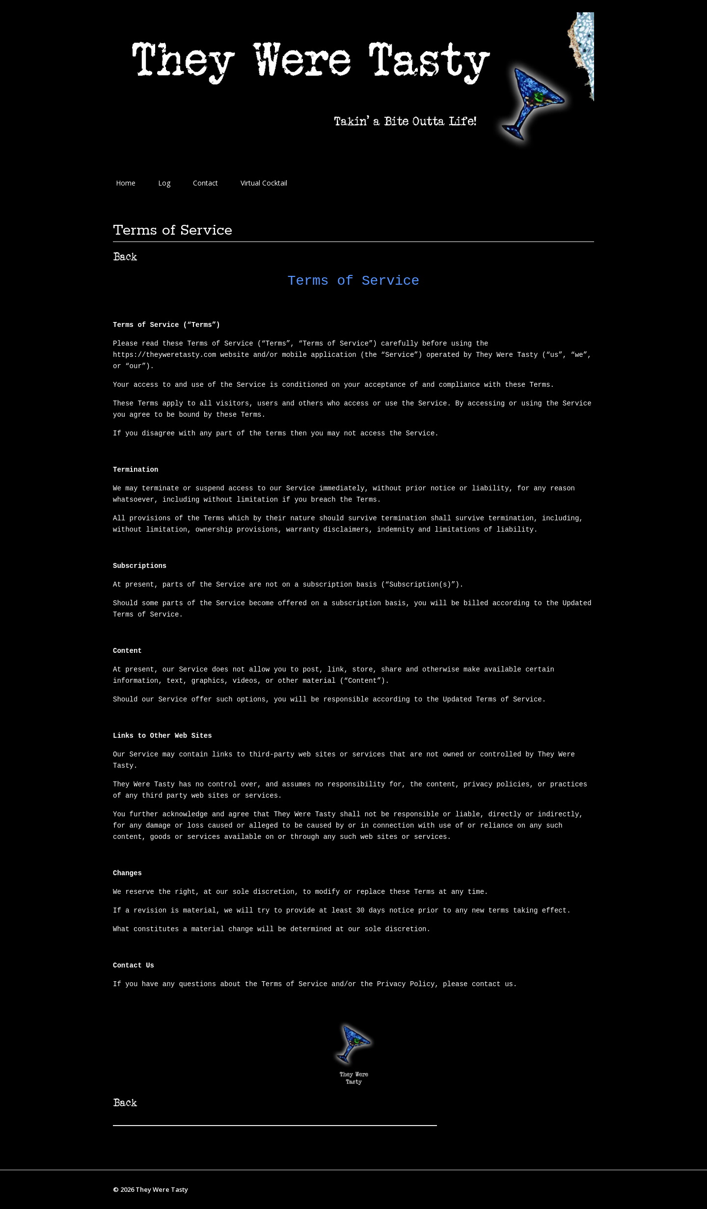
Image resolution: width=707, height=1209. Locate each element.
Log (164, 183)
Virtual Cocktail (264, 183)
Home (126, 183)
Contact (205, 183)
